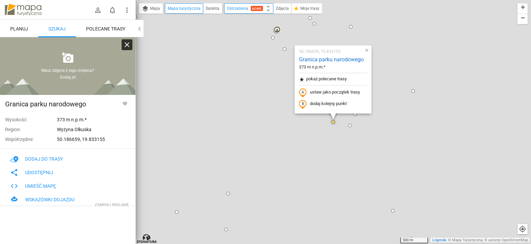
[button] (176, 212)
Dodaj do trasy (36, 159)
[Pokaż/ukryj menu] (127, 10)
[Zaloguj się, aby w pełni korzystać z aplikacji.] (125, 103)
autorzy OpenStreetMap (508, 240)
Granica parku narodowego (331, 59)
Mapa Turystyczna (467, 240)
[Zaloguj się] (97, 10)
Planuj (19, 29)
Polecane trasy (105, 29)
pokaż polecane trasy (323, 79)
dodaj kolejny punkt (323, 104)
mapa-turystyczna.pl (23, 10)
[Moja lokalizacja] (522, 229)
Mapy (151, 9)
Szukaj (57, 29)
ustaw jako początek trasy (329, 92)
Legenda (439, 240)
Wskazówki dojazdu (42, 200)
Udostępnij (31, 172)
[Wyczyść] (127, 44)
